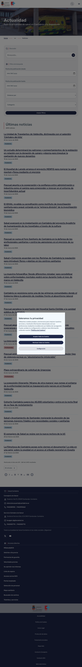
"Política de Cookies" (38, 330)
